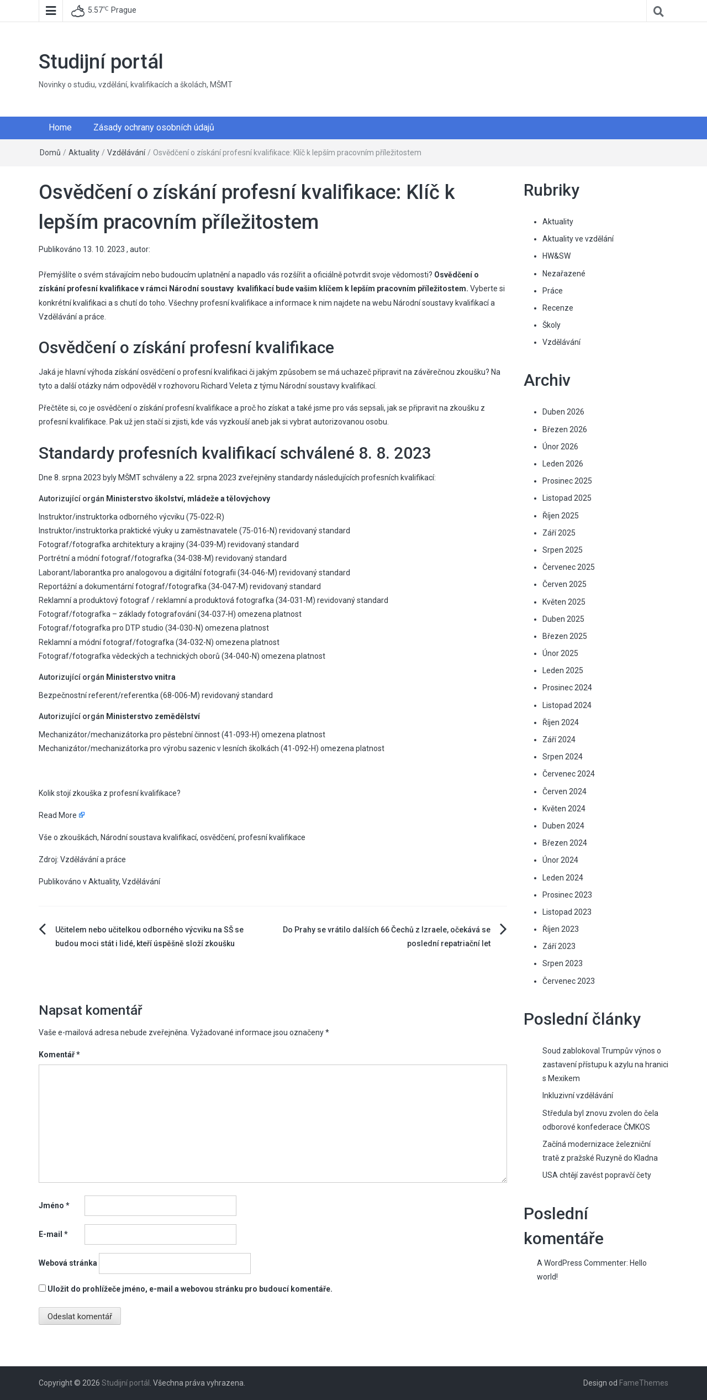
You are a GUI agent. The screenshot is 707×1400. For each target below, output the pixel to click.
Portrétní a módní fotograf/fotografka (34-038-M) (126, 558)
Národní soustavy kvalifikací (441, 302)
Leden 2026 (562, 463)
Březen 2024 (564, 842)
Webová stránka (68, 1263)
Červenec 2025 (568, 567)
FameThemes (643, 1382)
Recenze (557, 307)
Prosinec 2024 (567, 687)
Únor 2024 (560, 860)
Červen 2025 (564, 584)
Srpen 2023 (562, 963)
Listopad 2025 (567, 498)
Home (60, 127)
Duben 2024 (563, 825)
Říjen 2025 (560, 515)
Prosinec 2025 (567, 480)
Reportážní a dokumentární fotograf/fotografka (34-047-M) (143, 586)
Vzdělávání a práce (71, 316)
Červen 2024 (564, 791)
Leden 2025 (562, 670)
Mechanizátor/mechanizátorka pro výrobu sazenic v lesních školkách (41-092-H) (179, 748)
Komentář (59, 1054)
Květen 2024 (563, 808)
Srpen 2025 (562, 550)
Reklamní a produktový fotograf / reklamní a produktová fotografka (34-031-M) (177, 600)
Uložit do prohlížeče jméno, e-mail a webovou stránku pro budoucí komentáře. (190, 1288)
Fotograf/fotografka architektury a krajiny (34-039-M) (132, 544)
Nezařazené (563, 273)
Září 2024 (559, 739)
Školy (551, 325)
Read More (58, 815)
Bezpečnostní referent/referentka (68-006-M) (119, 695)
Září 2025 (559, 532)
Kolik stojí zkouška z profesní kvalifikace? (110, 793)
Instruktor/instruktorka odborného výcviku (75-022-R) (131, 516)
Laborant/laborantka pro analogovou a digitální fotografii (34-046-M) (158, 572)
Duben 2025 (563, 619)
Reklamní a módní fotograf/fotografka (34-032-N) (126, 642)
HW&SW (556, 255)
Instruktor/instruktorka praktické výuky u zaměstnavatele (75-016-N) (158, 530)
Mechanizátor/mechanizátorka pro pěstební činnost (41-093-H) (149, 734)
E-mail (53, 1234)
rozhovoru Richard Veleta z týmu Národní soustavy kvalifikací (269, 385)
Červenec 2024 (568, 773)
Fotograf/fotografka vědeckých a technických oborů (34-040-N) (149, 656)
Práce (552, 290)
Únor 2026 (560, 446)
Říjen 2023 (560, 929)
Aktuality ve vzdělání (578, 238)
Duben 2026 (563, 411)
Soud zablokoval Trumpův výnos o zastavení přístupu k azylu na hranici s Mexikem (605, 1064)
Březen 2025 (564, 636)
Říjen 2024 (560, 722)
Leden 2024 (562, 877)
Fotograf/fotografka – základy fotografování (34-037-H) (137, 614)
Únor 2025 (560, 653)
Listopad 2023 (567, 912)
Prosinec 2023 (567, 894)
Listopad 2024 (567, 705)
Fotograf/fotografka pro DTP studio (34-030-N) (121, 627)
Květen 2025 (563, 601)
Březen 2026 (564, 429)
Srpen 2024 (562, 756)
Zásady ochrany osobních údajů (153, 127)
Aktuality (83, 152)
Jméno (54, 1205)
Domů (50, 152)
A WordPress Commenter (581, 1263)
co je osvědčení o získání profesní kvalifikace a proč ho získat (184, 407)
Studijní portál (101, 62)
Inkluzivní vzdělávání (577, 1095)
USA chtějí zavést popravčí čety (596, 1175)
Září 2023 (559, 946)
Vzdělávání (126, 152)
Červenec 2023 (568, 981)
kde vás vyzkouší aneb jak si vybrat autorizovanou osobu (289, 421)
